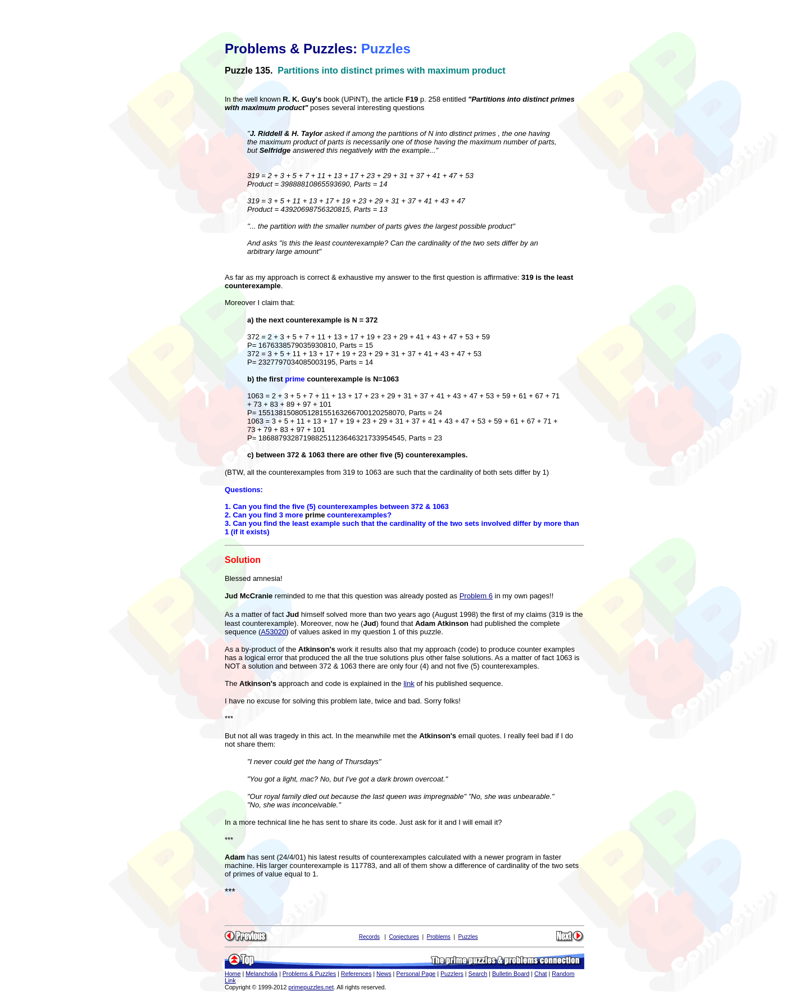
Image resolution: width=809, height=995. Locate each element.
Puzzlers (451, 973)
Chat (540, 973)
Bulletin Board (510, 973)
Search (478, 973)
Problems (439, 937)
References (356, 973)
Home (232, 973)
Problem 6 (476, 596)
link (409, 683)
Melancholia (262, 973)
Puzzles (468, 937)
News (384, 973)
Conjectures (404, 937)
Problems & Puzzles (309, 973)
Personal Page (415, 973)
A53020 (273, 632)
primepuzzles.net (311, 987)
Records (369, 937)
